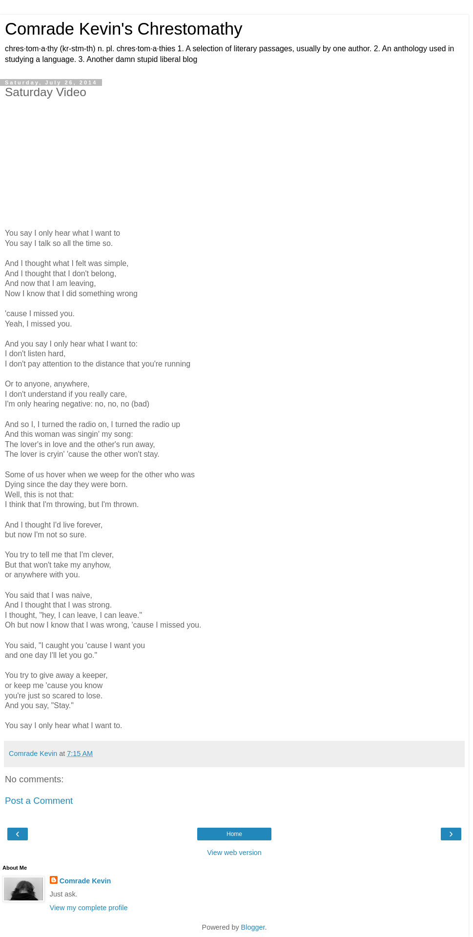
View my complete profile (89, 908)
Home (234, 834)
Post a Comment (39, 800)
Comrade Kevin (85, 881)
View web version (234, 852)
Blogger (253, 927)
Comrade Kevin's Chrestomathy (124, 29)
